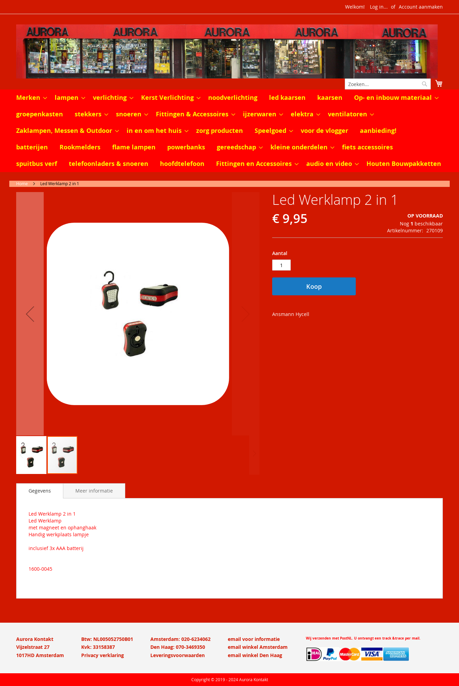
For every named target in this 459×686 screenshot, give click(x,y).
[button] (30, 313)
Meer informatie (94, 490)
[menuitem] (29, 97)
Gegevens (40, 490)
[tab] (39, 490)
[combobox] (388, 83)
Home (22, 183)
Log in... (379, 6)
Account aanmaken (421, 6)
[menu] (229, 130)
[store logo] (229, 51)
